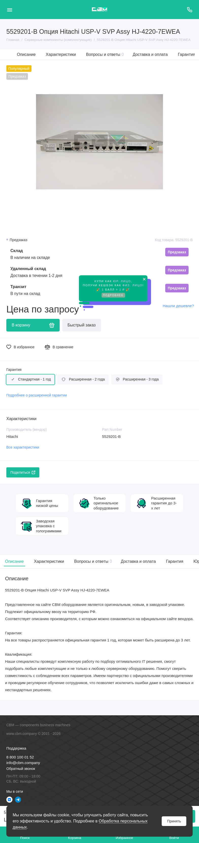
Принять (174, 821)
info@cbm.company (23, 763)
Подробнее (113, 294)
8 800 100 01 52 (20, 757)
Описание (26, 54)
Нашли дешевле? (178, 306)
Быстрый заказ (82, 325)
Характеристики (61, 54)
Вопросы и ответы (105, 54)
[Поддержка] (189, 9)
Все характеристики (22, 447)
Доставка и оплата (150, 54)
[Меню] (9, 9)
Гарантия (186, 54)
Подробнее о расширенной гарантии (36, 395)
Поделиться (22, 472)
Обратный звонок (20, 769)
